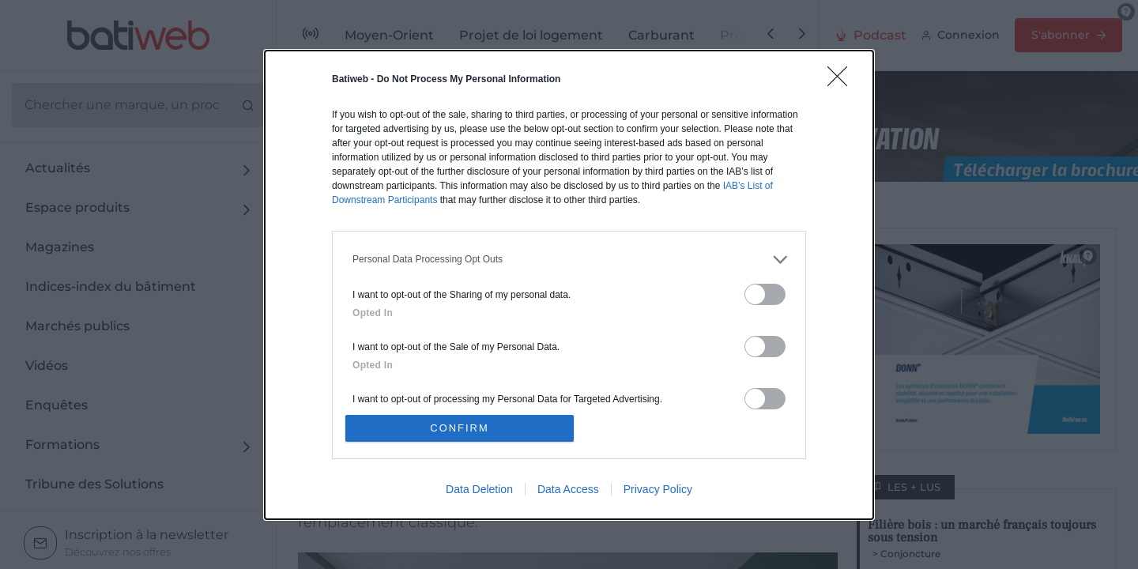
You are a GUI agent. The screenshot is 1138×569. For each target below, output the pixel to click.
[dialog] (569, 284)
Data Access (568, 489)
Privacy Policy (658, 489)
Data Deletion (479, 489)
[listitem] (569, 259)
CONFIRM (460, 428)
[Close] (842, 81)
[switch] (765, 293)
